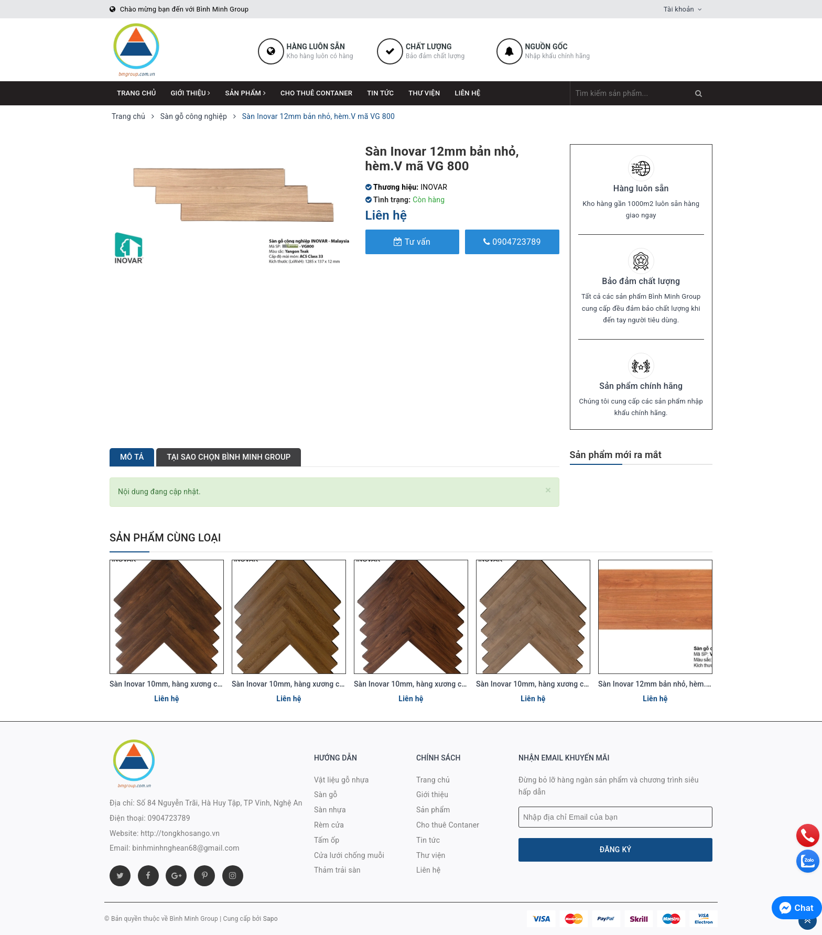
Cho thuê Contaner (316, 93)
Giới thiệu (191, 93)
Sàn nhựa (330, 810)
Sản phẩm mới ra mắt (616, 454)
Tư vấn (412, 242)
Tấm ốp (326, 840)
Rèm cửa (329, 825)
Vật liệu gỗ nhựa (341, 780)
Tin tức (380, 93)
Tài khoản (679, 9)
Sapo (270, 918)
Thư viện (424, 93)
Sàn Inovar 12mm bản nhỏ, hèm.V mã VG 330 (674, 684)
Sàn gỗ (325, 794)
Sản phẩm (245, 93)
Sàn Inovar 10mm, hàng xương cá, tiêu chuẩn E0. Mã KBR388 (334, 684)
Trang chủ (136, 93)
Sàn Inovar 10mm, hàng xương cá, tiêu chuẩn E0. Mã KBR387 (578, 684)
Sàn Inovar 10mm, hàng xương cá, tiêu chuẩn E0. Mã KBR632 (211, 684)
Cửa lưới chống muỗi (349, 855)
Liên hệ (467, 93)
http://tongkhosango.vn (180, 833)
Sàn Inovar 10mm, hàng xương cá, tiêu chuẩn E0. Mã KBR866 (456, 684)
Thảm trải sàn (337, 870)
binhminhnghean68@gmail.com (186, 848)
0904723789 (512, 242)
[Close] (548, 490)
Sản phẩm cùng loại (165, 537)
